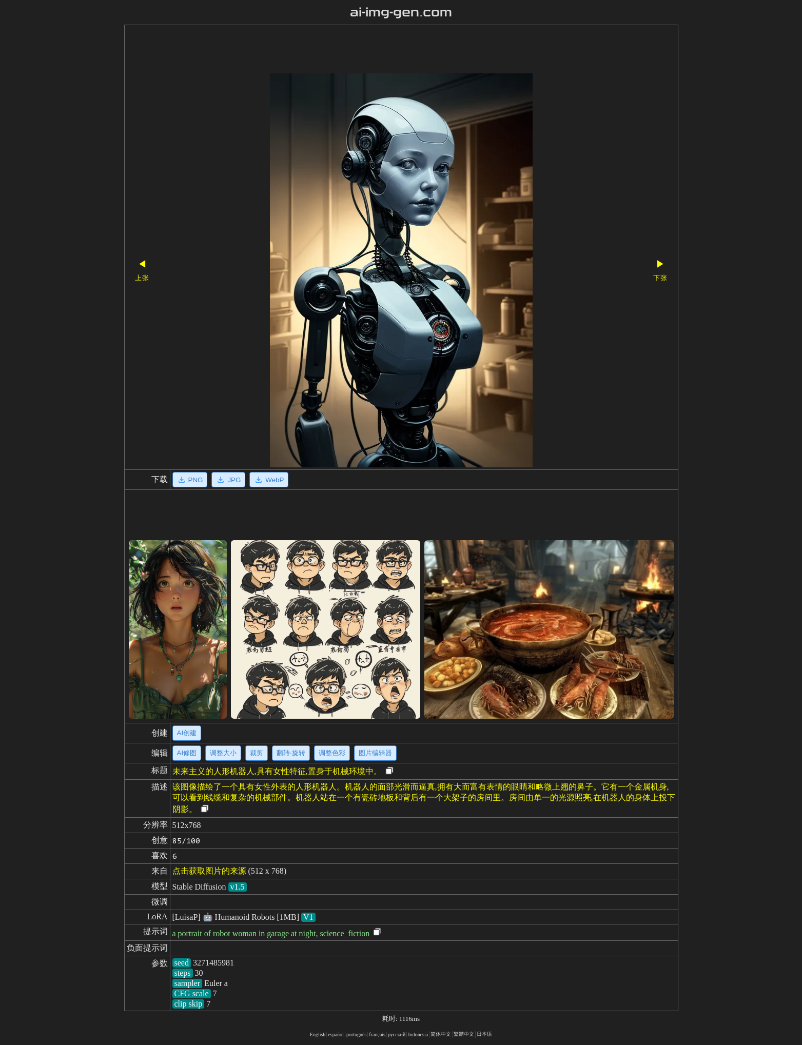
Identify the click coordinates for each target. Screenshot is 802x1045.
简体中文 (441, 1034)
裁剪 (256, 753)
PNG (190, 479)
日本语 (484, 1034)
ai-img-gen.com (401, 12)
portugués (356, 1034)
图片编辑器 (375, 753)
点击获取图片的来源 (209, 870)
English (318, 1034)
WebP (269, 479)
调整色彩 (332, 753)
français (377, 1034)
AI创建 (187, 733)
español (336, 1034)
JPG (228, 479)
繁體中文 (464, 1034)
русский (396, 1034)
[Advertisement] (383, 50)
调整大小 (223, 753)
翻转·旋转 (291, 753)
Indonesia (418, 1034)
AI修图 (187, 753)
